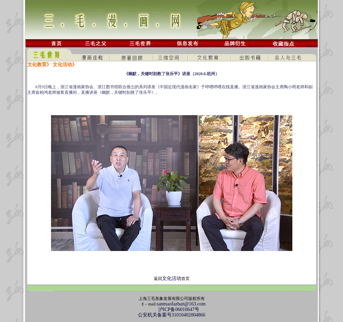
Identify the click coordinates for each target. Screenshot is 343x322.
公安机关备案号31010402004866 (171, 315)
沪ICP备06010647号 (172, 309)
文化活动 (171, 278)
